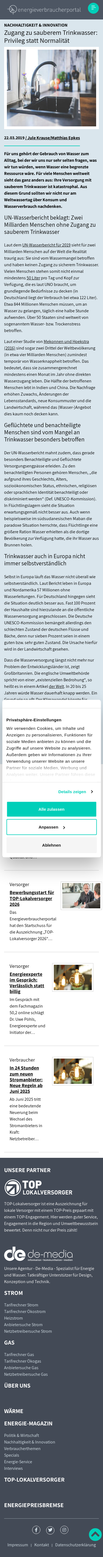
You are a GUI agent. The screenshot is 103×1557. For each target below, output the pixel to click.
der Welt (56, 686)
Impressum (17, 1545)
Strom (13, 1293)
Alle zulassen (51, 809)
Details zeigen (72, 791)
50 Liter (33, 278)
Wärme (13, 1411)
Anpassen (51, 827)
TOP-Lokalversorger (34, 1479)
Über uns (17, 1385)
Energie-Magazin (28, 1423)
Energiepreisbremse (34, 1505)
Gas (9, 1342)
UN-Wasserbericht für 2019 (46, 245)
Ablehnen (51, 845)
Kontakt (41, 1545)
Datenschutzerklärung (75, 1545)
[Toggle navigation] (93, 8)
